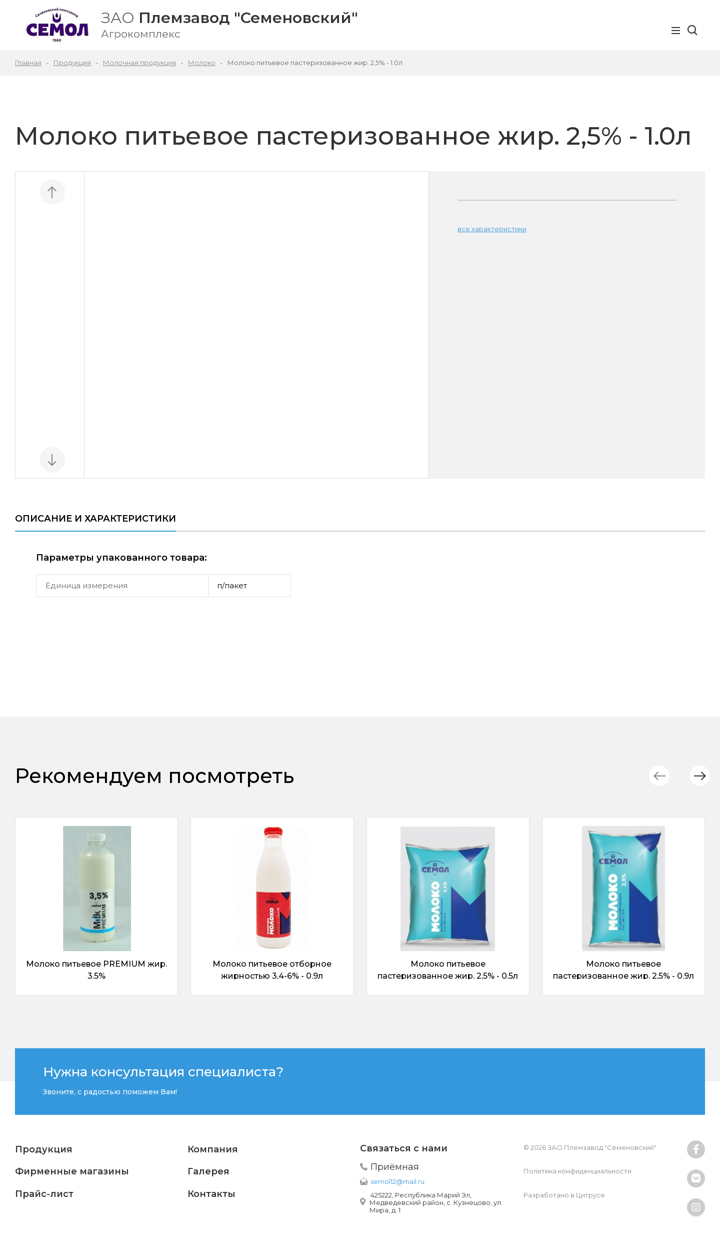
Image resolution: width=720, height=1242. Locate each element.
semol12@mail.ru (397, 1181)
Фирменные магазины (72, 1171)
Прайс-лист (44, 1193)
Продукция (43, 1149)
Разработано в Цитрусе (564, 1195)
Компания (213, 1149)
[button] (692, 775)
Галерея (209, 1171)
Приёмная (394, 1166)
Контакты (212, 1193)
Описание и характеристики (95, 518)
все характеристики (492, 229)
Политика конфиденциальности (578, 1171)
